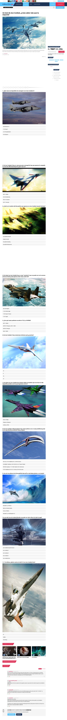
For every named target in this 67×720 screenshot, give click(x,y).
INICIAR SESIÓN (60, 1)
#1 (8, 691)
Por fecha (43, 668)
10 (25, 87)
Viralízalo (51, 66)
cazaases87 (5, 53)
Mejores (40, 668)
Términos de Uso (56, 73)
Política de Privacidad (56, 75)
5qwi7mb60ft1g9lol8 (13, 680)
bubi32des (11, 671)
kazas (56, 61)
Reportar (44, 56)
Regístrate (55, 1)
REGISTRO (19, 714)
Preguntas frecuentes (56, 78)
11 (27, 87)
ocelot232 (11, 697)
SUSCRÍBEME (61, 51)
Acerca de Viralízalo (56, 72)
